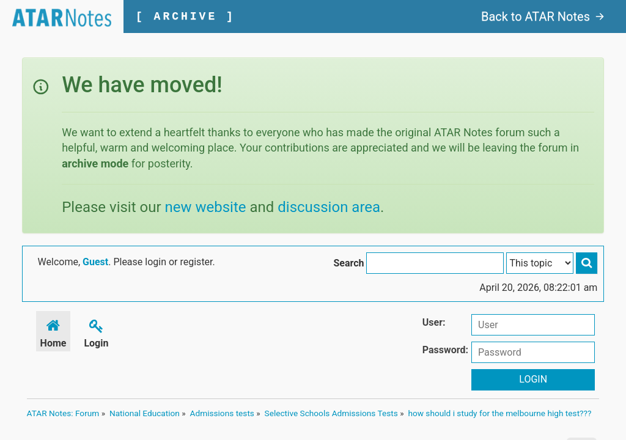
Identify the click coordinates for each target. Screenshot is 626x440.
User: (434, 322)
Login (96, 331)
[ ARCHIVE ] (185, 16)
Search (348, 263)
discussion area (329, 207)
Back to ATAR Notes (543, 16)
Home (53, 331)
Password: (445, 350)
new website (205, 207)
